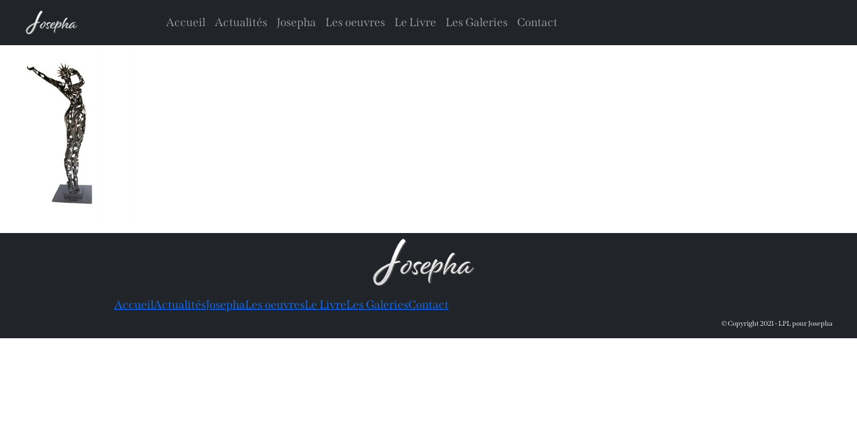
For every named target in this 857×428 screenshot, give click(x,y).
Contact (537, 22)
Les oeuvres (355, 22)
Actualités (241, 22)
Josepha (296, 22)
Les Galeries (477, 22)
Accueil (185, 22)
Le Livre (415, 22)
